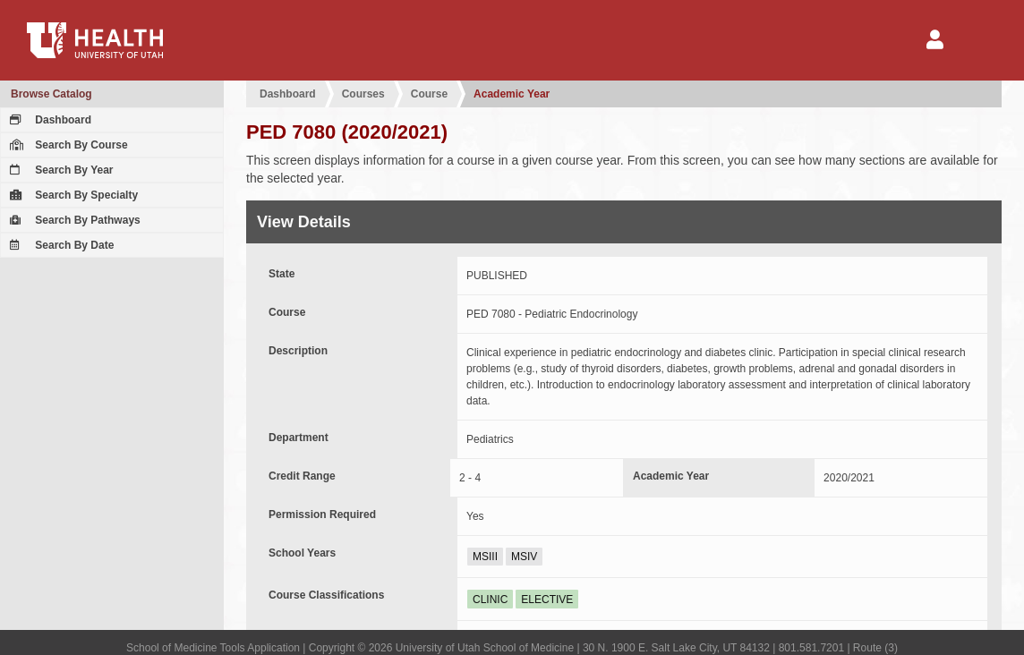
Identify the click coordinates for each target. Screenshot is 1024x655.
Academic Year (512, 94)
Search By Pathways (73, 220)
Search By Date (59, 245)
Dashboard (48, 120)
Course (429, 94)
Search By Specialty (71, 195)
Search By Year (59, 170)
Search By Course (66, 145)
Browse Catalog (51, 94)
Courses (363, 94)
